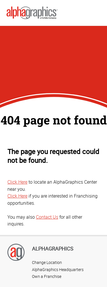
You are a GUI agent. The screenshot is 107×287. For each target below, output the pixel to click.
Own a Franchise (46, 276)
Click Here (17, 182)
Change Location (47, 262)
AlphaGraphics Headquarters (58, 269)
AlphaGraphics (52, 248)
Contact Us (47, 217)
